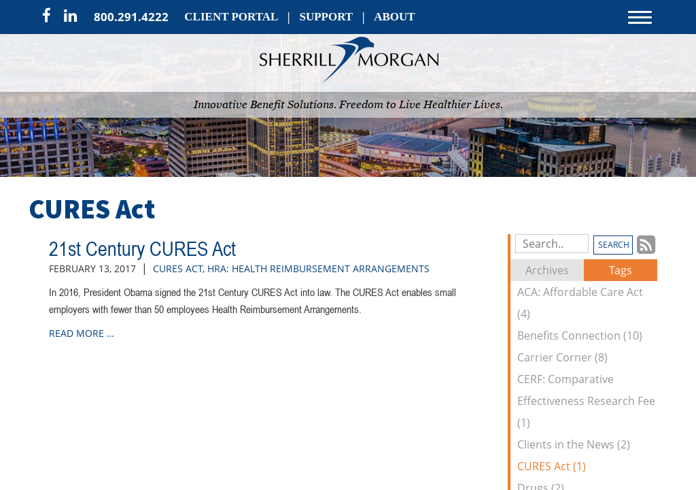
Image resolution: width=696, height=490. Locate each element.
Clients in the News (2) (573, 444)
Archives (547, 270)
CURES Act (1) (551, 466)
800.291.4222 (131, 16)
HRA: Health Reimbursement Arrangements (318, 268)
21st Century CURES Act (142, 248)
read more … (81, 333)
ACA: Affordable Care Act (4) (580, 302)
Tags (620, 270)
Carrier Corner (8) (562, 357)
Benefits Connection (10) (579, 335)
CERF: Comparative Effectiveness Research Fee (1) (586, 401)
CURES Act (178, 268)
